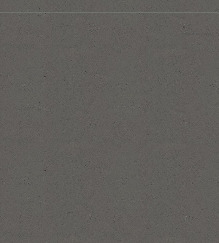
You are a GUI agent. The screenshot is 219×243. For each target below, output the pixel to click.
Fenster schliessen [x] (200, 33)
